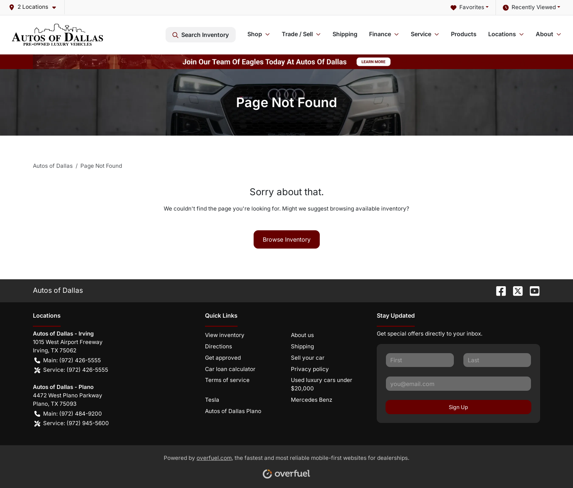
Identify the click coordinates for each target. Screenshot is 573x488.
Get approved (223, 357)
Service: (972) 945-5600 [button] (71, 423)
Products (464, 34)
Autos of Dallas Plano (233, 411)
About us (302, 335)
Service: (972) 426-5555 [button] (71, 370)
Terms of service (227, 380)
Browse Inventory (287, 239)
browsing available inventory (368, 208)
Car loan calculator (230, 369)
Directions (218, 346)
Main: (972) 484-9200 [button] (68, 414)
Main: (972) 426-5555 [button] (67, 360)
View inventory (224, 335)
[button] (35, 7)
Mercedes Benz (311, 399)
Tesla (212, 399)
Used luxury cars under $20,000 (321, 384)
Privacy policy (310, 369)
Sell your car (308, 357)
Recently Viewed (529, 7)
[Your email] (458, 383)
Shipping (345, 34)
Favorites (467, 7)
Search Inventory (200, 34)
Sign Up (458, 407)
